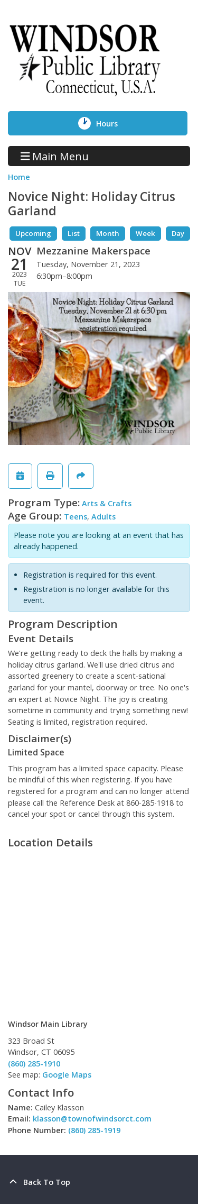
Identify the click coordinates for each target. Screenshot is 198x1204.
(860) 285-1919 (94, 1130)
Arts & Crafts (106, 503)
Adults (103, 517)
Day (178, 233)
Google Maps (66, 1075)
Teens (75, 517)
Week (145, 233)
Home (19, 177)
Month (107, 233)
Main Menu (55, 156)
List (74, 233)
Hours (114, 123)
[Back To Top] (99, 1182)
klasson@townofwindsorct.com (92, 1119)
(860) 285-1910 (34, 1064)
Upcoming (33, 233)
